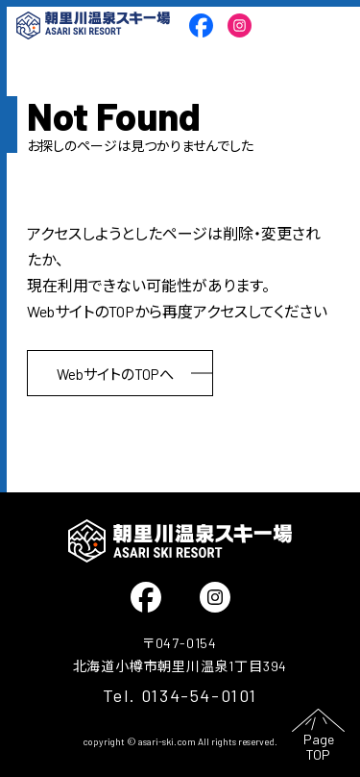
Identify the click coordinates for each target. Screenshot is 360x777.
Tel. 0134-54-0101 (180, 695)
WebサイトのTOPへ (115, 374)
